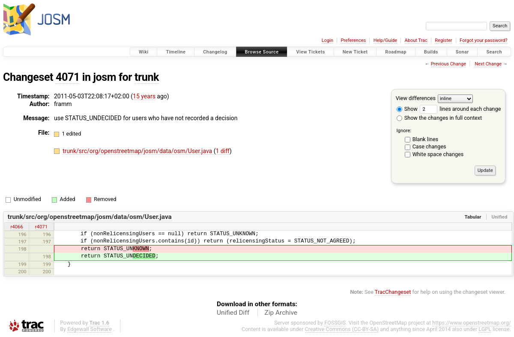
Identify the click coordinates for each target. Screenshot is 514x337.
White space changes (438, 154)
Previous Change (448, 64)
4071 (68, 77)
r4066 (16, 227)
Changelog (215, 52)
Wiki (144, 52)
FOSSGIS (335, 322)
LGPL (484, 329)
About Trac (416, 40)
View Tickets (310, 52)
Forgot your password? (484, 40)
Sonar (462, 52)
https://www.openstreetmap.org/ (471, 322)
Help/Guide (385, 40)
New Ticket (355, 52)
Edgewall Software (89, 329)
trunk (146, 77)
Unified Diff (233, 312)
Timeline (175, 52)
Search (494, 52)
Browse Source (262, 52)
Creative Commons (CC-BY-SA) (342, 329)
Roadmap (395, 52)
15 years (144, 96)
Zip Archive (281, 312)
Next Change (488, 64)
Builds (431, 52)
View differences (416, 98)
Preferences (353, 40)
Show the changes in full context (439, 118)
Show (407, 109)
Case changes (429, 146)
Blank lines (425, 139)
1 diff (223, 151)
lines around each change (460, 109)
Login (327, 40)
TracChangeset (393, 292)
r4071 (41, 227)
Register (443, 40)
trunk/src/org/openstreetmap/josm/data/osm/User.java (138, 151)
